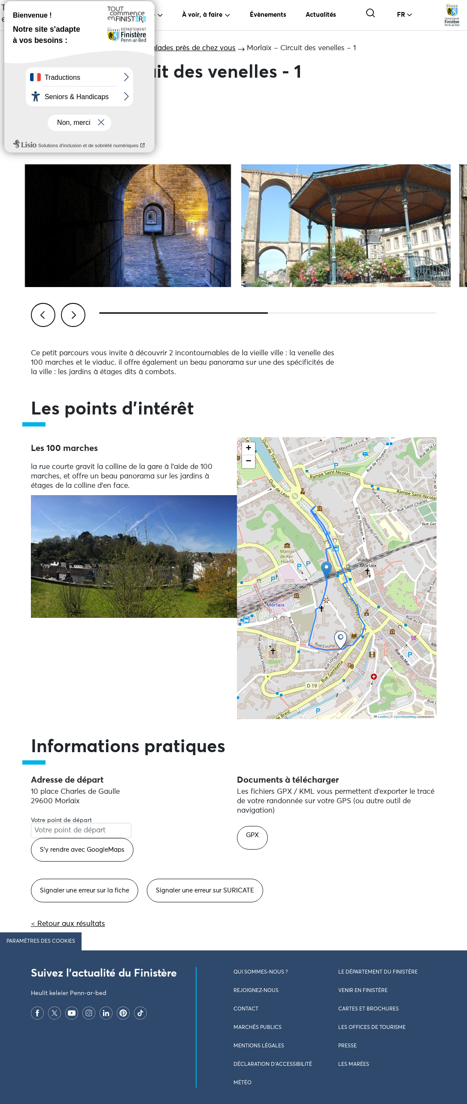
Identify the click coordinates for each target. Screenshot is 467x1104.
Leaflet (381, 717)
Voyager (100, 15)
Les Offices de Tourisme (372, 1027)
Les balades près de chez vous (184, 48)
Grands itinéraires (92, 48)
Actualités (321, 15)
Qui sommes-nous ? (261, 972)
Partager (56, 100)
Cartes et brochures (368, 1009)
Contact (246, 1009)
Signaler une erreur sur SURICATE (205, 890)
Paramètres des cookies (40, 941)
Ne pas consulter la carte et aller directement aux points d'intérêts (347, 723)
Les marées (353, 1064)
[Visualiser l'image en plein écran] (128, 225)
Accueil (39, 48)
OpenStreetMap (405, 717)
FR (401, 15)
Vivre (147, 15)
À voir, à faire (202, 15)
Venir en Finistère (363, 990)
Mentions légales (259, 1046)
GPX (252, 835)
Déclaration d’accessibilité (273, 1064)
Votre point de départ (61, 820)
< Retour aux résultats (68, 924)
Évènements (268, 15)
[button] (326, 570)
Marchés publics (258, 1027)
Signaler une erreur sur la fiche (84, 890)
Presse (347, 1046)
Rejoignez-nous (256, 990)
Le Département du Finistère (378, 972)
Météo (243, 1083)
